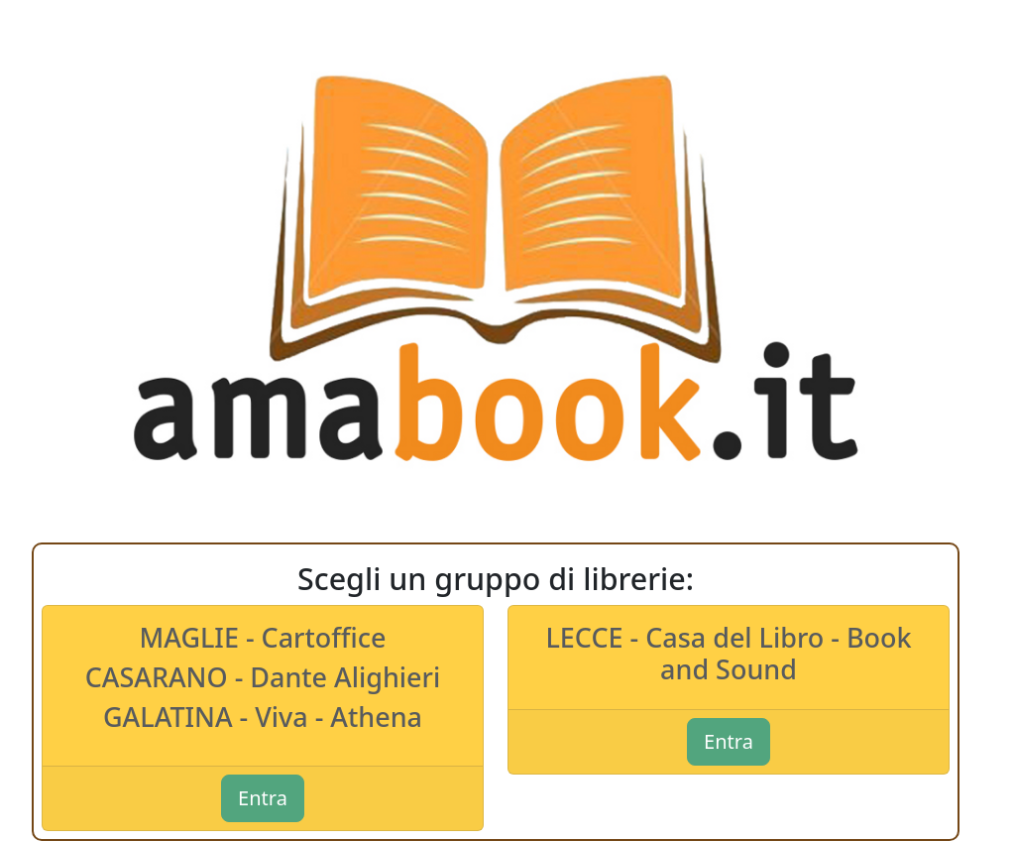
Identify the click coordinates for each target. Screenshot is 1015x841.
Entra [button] (262, 797)
